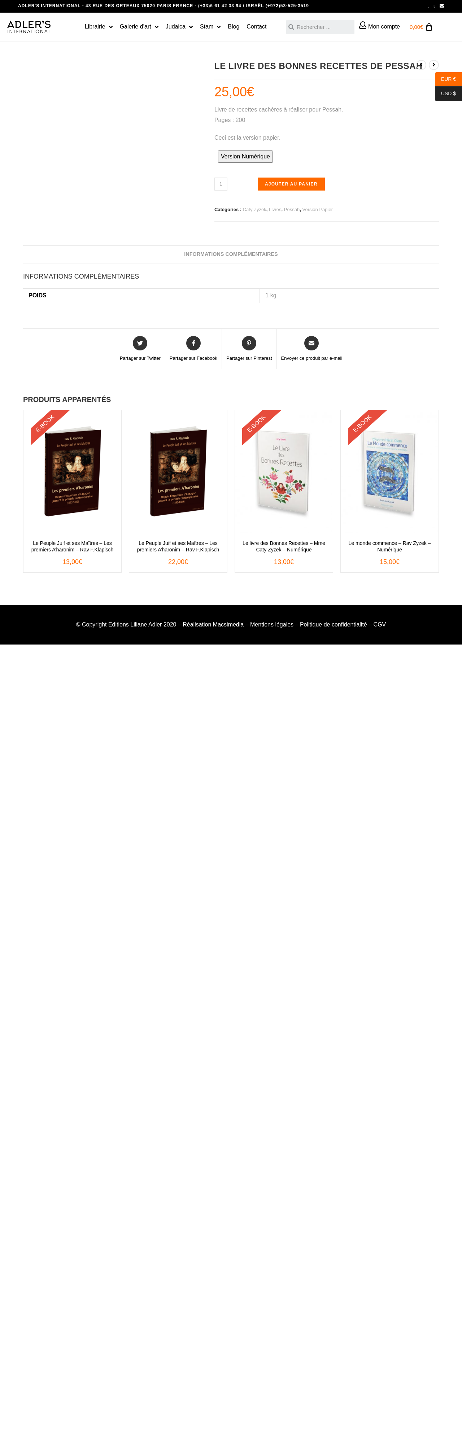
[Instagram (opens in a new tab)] (434, 6)
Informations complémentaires (231, 254)
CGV (380, 624)
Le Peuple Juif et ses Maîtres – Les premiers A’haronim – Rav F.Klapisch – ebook (72, 546)
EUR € (445, 79)
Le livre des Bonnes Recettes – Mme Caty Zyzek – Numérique (284, 546)
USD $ (445, 94)
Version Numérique (245, 156)
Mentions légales (271, 624)
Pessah (292, 209)
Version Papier (317, 209)
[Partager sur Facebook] (193, 349)
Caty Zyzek (254, 209)
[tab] (230, 254)
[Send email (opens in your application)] (440, 6)
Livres (275, 209)
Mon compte (384, 26)
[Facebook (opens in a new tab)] (428, 6)
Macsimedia (228, 624)
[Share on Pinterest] (249, 349)
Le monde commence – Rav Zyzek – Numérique (390, 546)
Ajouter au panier (291, 184)
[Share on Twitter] (140, 349)
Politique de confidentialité (333, 624)
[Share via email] (312, 349)
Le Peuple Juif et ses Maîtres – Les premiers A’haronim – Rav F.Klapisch (178, 546)
